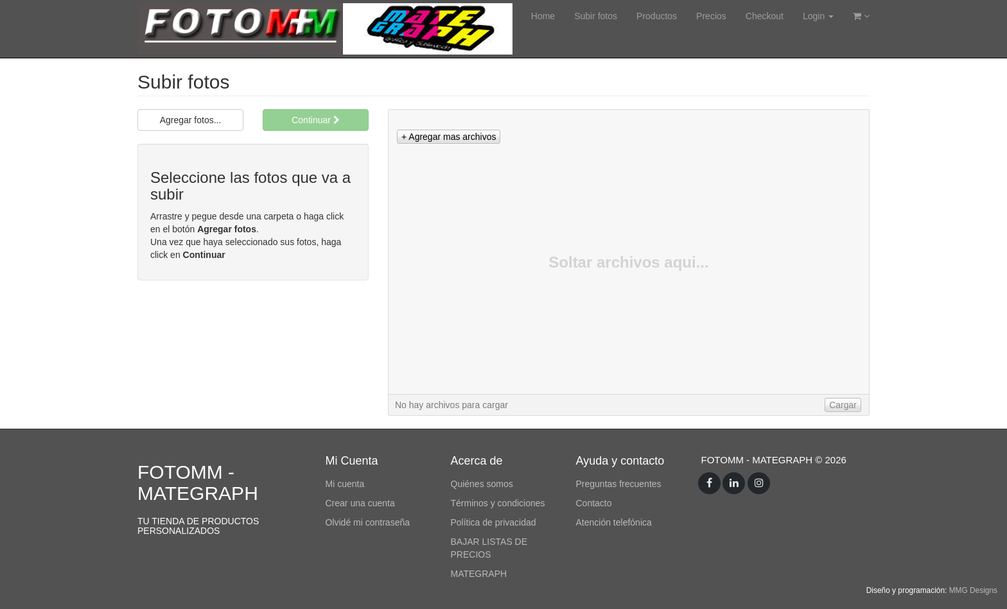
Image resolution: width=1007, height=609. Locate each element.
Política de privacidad (493, 522)
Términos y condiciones (498, 503)
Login (818, 16)
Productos (656, 16)
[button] (448, 137)
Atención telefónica (614, 522)
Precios (711, 16)
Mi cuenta (345, 484)
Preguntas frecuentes (618, 484)
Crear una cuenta (360, 503)
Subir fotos (595, 16)
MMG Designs (973, 590)
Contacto (594, 503)
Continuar (316, 120)
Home (543, 16)
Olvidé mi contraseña (368, 522)
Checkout (765, 16)
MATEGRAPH (479, 574)
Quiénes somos (482, 484)
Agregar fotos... (191, 120)
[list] (629, 252)
